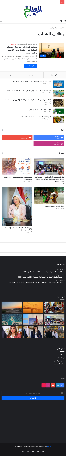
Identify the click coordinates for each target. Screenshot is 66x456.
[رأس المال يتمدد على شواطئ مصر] (12, 319)
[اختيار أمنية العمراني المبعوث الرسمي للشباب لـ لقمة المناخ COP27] (58, 84)
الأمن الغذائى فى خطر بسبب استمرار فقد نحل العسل (35, 116)
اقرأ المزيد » (30, 65)
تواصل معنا (61, 357)
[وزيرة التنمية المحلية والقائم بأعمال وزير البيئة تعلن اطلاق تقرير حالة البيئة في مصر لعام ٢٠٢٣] (12, 332)
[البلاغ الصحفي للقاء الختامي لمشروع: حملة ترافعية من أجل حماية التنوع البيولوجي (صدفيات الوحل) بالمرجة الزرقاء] (49, 166)
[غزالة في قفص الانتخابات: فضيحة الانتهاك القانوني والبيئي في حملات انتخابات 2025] (54, 332)
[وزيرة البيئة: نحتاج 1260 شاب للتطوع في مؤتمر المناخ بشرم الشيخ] (17, 206)
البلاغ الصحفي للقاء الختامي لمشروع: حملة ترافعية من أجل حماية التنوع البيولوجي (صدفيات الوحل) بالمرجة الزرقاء (49, 179)
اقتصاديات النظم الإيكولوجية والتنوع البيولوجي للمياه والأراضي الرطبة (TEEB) (28, 90)
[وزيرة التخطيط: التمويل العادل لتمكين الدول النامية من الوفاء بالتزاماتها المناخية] (33, 332)
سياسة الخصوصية (59, 364)
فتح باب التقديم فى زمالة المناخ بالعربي (39, 109)
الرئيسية (61, 28)
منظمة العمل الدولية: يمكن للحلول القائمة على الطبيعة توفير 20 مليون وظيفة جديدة (22, 50)
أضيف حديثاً (32, 75)
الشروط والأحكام (59, 361)
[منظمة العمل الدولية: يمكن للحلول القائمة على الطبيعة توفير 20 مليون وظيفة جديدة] (51, 50)
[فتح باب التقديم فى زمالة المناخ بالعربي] (58, 111)
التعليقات (11, 75)
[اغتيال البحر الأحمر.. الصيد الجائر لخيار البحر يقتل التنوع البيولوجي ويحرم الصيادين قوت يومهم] (58, 103)
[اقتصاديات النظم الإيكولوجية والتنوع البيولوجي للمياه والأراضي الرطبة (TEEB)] (58, 93)
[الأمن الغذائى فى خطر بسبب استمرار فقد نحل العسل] (58, 119)
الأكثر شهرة (55, 75)
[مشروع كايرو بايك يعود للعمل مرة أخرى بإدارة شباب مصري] (17, 166)
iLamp (49, 446)
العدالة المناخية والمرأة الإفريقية (54, 206)
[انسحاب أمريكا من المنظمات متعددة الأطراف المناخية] (54, 307)
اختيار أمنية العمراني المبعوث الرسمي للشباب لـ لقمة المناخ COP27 (31, 81)
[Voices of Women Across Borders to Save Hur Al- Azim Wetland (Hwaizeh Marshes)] (12, 307)
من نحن (62, 354)
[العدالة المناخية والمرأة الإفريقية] (49, 195)
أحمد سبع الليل (31, 44)
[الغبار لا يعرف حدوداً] (33, 307)
